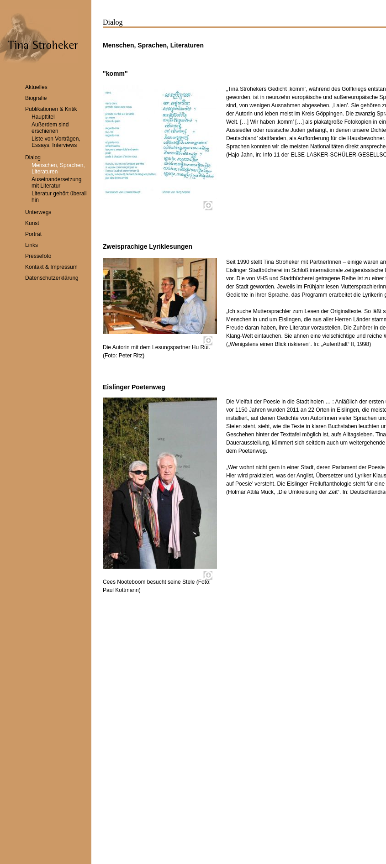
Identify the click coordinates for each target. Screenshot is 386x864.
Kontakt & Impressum (51, 267)
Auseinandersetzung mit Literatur (56, 182)
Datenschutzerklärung (52, 278)
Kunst (32, 223)
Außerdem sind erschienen (50, 127)
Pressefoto (38, 256)
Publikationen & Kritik (51, 109)
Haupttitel (43, 117)
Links (31, 245)
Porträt (33, 234)
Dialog (33, 157)
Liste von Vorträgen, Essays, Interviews (56, 142)
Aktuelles (36, 87)
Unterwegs (38, 212)
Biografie (36, 98)
